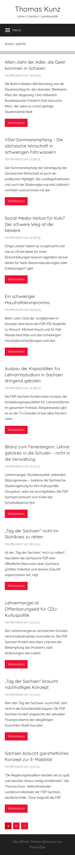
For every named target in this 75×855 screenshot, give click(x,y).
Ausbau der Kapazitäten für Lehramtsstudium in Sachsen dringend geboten (34, 375)
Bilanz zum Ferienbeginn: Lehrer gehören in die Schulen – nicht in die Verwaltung (37, 453)
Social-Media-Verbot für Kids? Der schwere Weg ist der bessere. (35, 224)
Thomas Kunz (37, 8)
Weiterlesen (16, 123)
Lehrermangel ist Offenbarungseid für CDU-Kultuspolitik (31, 609)
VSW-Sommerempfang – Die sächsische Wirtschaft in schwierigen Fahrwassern (34, 146)
